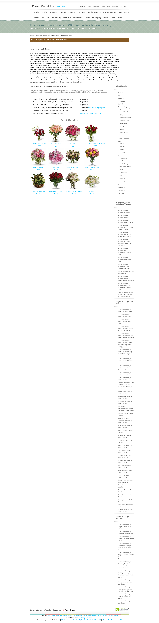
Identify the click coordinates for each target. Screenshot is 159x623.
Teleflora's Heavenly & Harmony (74, 191)
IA (97, 620)
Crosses (122, 129)
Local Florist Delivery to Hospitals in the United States (124, 527)
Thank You (62, 12)
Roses (121, 169)
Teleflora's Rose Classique (56, 191)
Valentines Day (122, 182)
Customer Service (36, 610)
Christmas (106, 18)
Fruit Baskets (123, 172)
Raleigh (83, 618)
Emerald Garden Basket (38, 191)
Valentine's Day (38, 18)
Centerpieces (123, 158)
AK (62, 620)
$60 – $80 (122, 146)
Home (32, 35)
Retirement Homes (62, 616)
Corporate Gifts (123, 12)
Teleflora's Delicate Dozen (56, 144)
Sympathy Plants (124, 120)
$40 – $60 (122, 143)
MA (115, 620)
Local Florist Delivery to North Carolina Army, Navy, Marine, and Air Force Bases (126, 335)
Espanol (64, 6)
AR (67, 620)
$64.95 (95, 145)
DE (79, 620)
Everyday (36, 12)
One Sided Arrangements (127, 161)
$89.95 (56, 170)
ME (108, 620)
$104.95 (56, 146)
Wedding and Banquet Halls (99, 616)
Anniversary (72, 12)
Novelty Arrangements (126, 164)
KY (103, 620)
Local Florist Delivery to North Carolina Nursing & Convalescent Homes (125, 368)
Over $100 (122, 152)
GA (85, 620)
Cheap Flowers (117, 18)
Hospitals (96, 6)
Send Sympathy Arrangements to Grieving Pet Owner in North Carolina (126, 408)
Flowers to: (82, 6)
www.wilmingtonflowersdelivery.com (90, 113)
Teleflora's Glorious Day (92, 167)
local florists (51, 616)
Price (119, 141)
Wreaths (122, 126)
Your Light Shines (38, 167)
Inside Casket (123, 123)
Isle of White (92, 191)
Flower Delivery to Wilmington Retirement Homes (124, 259)
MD (112, 620)
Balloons (122, 178)
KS (100, 620)
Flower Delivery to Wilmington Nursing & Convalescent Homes (124, 266)
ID (90, 620)
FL (82, 620)
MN (121, 620)
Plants (121, 175)
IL (92, 620)
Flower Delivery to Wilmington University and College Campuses (125, 227)
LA (105, 620)
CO (73, 620)
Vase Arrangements (125, 166)
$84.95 (38, 193)
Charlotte (89, 618)
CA (70, 620)
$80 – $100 (123, 149)
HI (87, 620)
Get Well (82, 12)
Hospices (79, 616)
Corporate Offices (113, 616)
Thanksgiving (96, 18)
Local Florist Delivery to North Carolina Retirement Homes (125, 361)
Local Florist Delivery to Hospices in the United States (124, 596)
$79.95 (39, 145)
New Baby (53, 12)
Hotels (89, 6)
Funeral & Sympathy (94, 12)
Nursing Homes (72, 616)
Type (119, 156)
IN (95, 620)
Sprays (121, 115)
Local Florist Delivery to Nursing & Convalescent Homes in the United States (125, 589)
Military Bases (87, 616)
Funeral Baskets (124, 112)
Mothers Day (56, 18)
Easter (48, 18)
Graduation (67, 18)
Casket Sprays (124, 132)
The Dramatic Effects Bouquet (38, 143)
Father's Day (77, 18)
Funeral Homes (105, 6)
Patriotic (87, 18)
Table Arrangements (125, 117)
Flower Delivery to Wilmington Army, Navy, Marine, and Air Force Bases (126, 234)
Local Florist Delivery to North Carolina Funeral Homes (124, 321)
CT (76, 620)
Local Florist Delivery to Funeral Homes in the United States (126, 539)
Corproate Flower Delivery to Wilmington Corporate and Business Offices (125, 295)
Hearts (121, 135)
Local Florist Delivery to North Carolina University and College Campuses (125, 328)
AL (59, 620)
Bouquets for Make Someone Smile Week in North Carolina (125, 420)
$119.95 (38, 170)
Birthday (45, 12)
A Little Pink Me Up (72, 144)
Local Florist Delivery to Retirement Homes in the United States (125, 582)
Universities (115, 6)
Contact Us (57, 610)
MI (117, 620)
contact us (36, 41)
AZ (64, 620)
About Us (47, 610)
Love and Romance (109, 12)
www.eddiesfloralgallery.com (96, 107)
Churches (123, 6)
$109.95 (92, 170)
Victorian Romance (72, 167)
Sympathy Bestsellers (125, 109)
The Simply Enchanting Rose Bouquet (94, 143)
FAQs (58, 6)
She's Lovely (56, 167)
